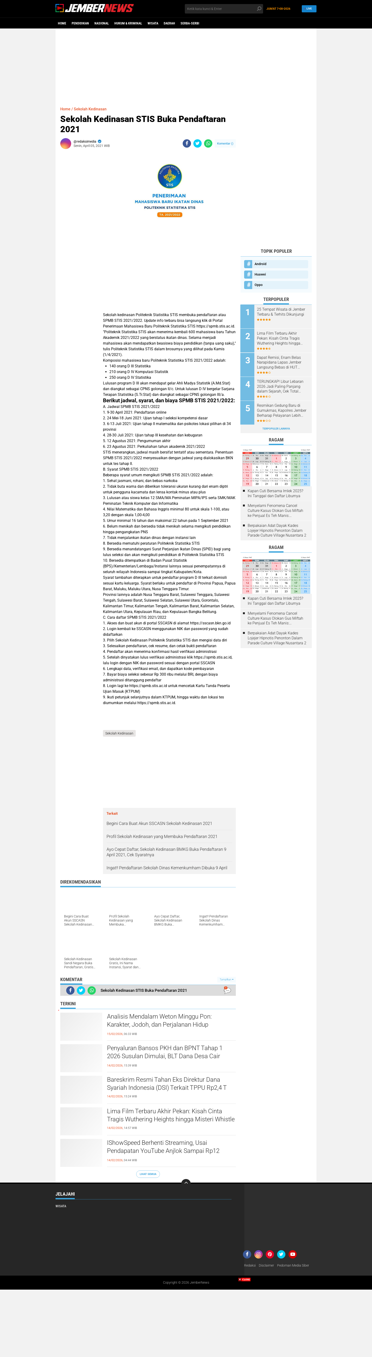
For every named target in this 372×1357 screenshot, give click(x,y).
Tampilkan (226, 979)
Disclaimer (266, 1266)
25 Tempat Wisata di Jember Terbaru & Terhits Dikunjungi (281, 312)
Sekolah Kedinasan (90, 109)
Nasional (101, 23)
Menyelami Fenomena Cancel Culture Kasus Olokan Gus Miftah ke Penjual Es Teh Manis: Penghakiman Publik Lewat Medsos (275, 510)
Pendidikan (80, 23)
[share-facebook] (187, 143)
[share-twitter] (197, 143)
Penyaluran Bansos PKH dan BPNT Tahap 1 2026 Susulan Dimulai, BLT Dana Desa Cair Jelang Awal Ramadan (165, 1056)
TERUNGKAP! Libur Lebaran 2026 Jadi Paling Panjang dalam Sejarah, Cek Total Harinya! (280, 386)
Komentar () (225, 143)
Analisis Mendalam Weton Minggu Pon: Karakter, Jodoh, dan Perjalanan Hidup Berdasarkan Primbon (159, 1024)
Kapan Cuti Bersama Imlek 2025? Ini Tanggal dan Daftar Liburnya (275, 493)
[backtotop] (186, 1184)
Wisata (153, 23)
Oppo (259, 285)
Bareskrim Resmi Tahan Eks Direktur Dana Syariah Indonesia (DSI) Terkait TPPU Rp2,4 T (167, 1083)
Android (260, 264)
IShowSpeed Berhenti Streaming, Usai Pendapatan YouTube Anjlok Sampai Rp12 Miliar (163, 1150)
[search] (224, 9)
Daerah (169, 23)
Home (62, 23)
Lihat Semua (148, 1174)
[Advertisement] (186, 65)
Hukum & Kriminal (128, 23)
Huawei (260, 274)
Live (308, 8)
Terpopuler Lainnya (276, 428)
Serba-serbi (190, 23)
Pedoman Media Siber (293, 1266)
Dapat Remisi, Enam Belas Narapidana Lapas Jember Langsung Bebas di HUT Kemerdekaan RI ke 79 (279, 362)
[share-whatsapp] (208, 143)
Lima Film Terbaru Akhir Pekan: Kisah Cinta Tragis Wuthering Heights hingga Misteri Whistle (171, 1115)
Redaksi (250, 1266)
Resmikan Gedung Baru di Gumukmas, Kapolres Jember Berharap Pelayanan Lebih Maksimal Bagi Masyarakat (282, 410)
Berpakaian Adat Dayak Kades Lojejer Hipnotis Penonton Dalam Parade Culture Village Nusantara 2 (277, 530)
